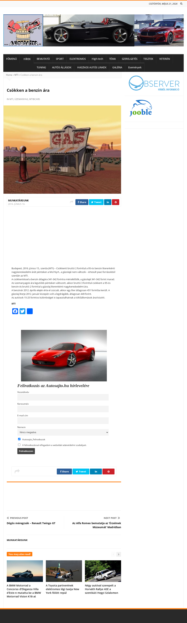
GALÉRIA (117, 67)
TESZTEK (148, 58)
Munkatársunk (18, 200)
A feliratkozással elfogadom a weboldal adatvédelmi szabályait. (52, 445)
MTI (16, 74)
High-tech (97, 58)
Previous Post (17, 518)
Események (135, 67)
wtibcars (34, 99)
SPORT (60, 58)
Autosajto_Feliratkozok (31, 439)
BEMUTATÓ (43, 58)
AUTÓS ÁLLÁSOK (61, 67)
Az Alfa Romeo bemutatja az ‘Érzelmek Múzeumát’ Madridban (96, 525)
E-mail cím (22, 415)
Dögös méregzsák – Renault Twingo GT (31, 523)
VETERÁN (164, 58)
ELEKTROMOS (78, 58)
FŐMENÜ (11, 58)
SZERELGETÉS (130, 58)
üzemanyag (21, 99)
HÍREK (27, 59)
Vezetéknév (23, 392)
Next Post (112, 518)
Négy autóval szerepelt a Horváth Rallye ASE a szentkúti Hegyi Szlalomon (101, 589)
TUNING (41, 67)
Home (9, 74)
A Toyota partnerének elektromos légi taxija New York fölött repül (62, 589)
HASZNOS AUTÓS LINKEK (91, 67)
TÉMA (112, 58)
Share (82, 202)
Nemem (21, 427)
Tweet (96, 202)
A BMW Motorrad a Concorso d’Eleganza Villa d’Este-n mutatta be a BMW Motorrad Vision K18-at (24, 591)
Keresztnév (23, 403)
